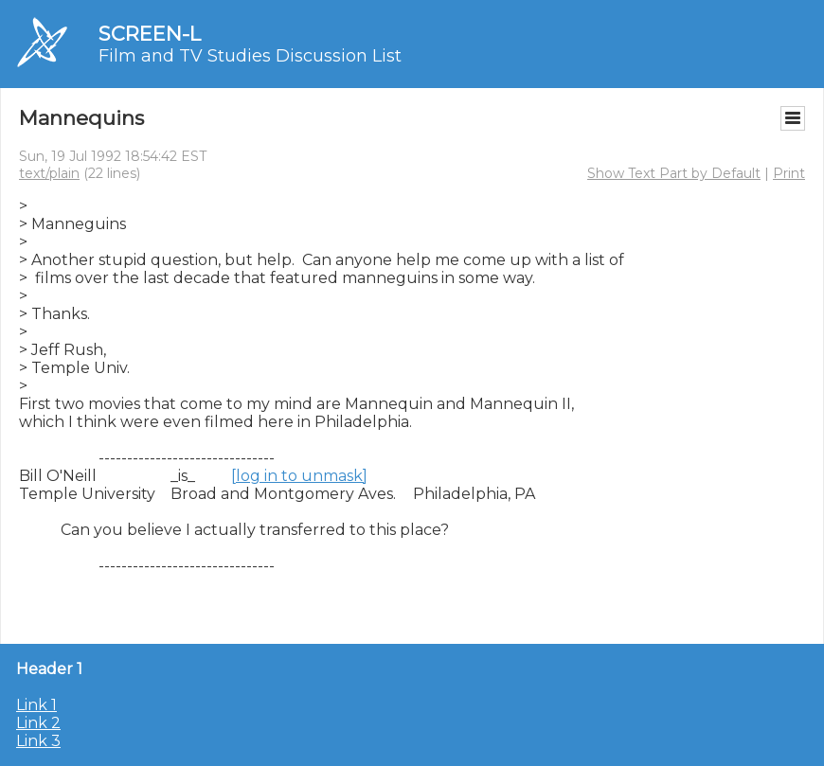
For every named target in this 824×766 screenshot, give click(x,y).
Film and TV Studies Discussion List (250, 55)
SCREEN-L (150, 33)
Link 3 (38, 741)
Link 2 (38, 723)
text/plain (49, 173)
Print (789, 173)
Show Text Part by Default (674, 173)
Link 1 (36, 705)
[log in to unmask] (299, 476)
